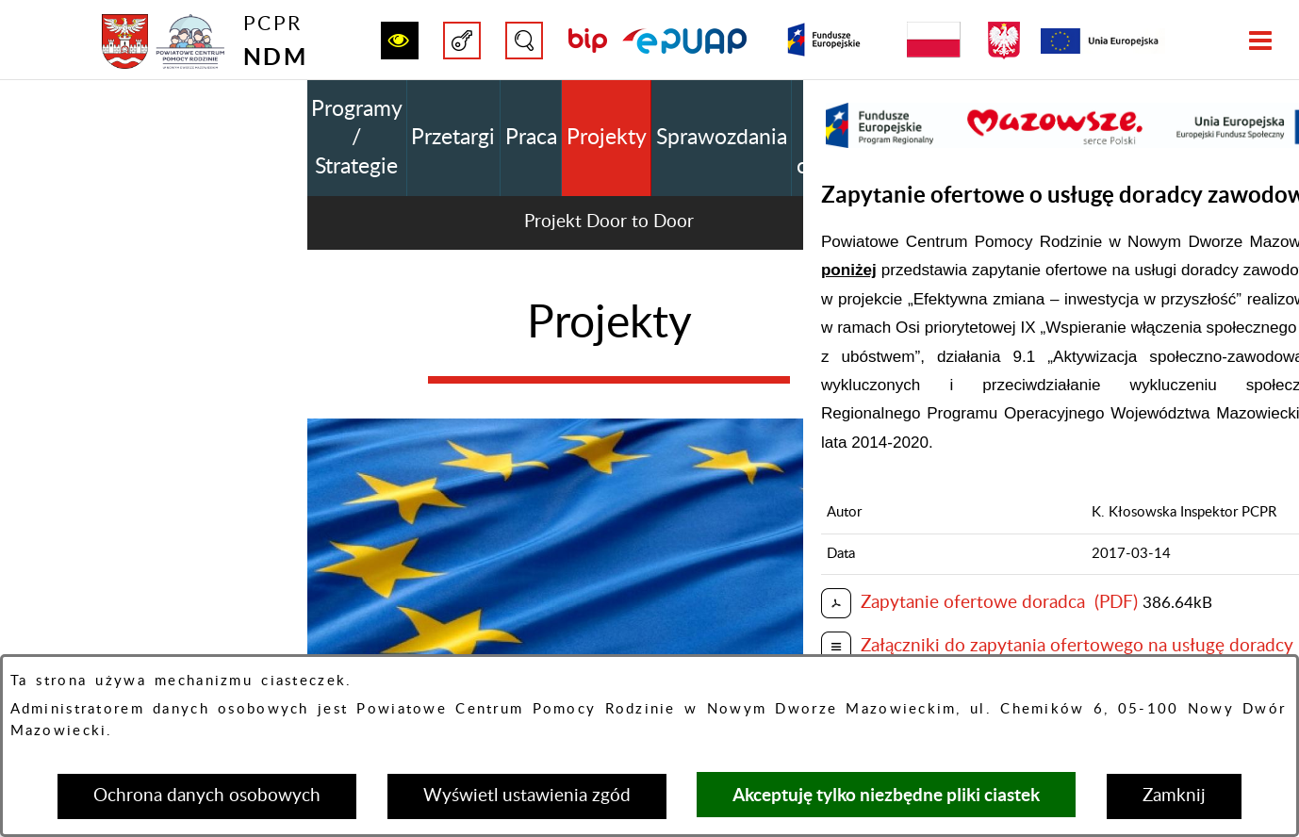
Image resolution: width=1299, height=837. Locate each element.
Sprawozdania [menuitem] (721, 137)
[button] (400, 40)
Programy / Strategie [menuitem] (357, 138)
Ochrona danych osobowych (207, 796)
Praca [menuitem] (531, 137)
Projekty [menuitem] (607, 137)
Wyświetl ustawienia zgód (527, 796)
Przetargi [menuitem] (453, 137)
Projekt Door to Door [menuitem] (609, 222)
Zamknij (1174, 796)
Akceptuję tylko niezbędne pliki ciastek (886, 794)
